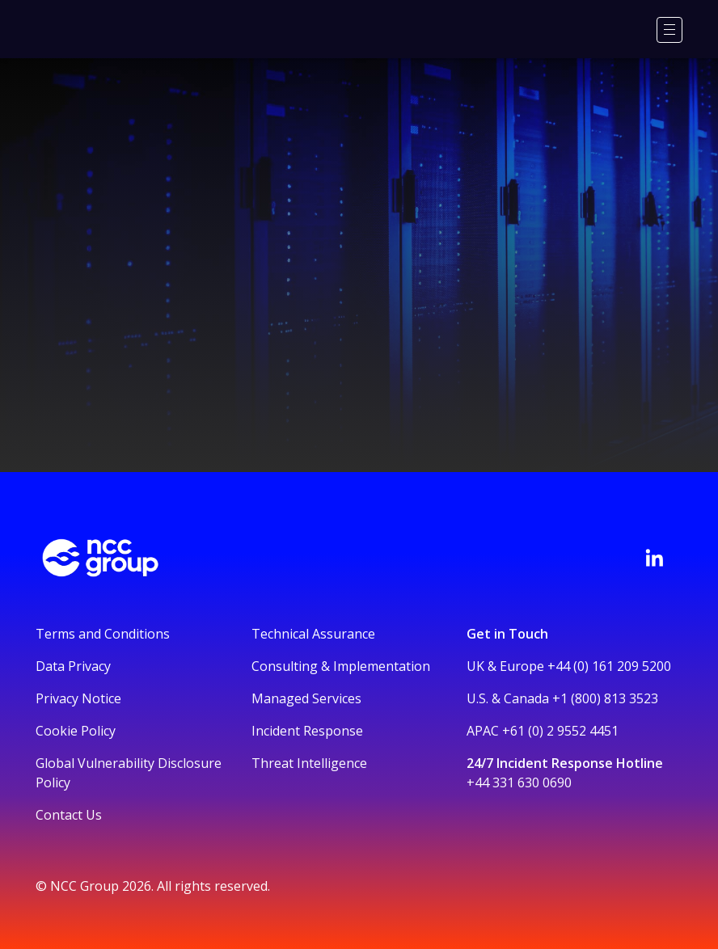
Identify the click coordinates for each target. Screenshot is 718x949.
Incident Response (307, 731)
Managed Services (306, 698)
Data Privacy (73, 666)
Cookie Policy (76, 731)
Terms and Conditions (103, 634)
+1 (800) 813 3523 (605, 698)
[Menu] (669, 30)
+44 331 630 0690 (519, 782)
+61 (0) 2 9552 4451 (560, 731)
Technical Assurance (313, 634)
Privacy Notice (78, 698)
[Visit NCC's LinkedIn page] (654, 558)
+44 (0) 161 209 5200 (609, 666)
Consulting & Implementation (340, 666)
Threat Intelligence (309, 763)
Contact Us (69, 815)
